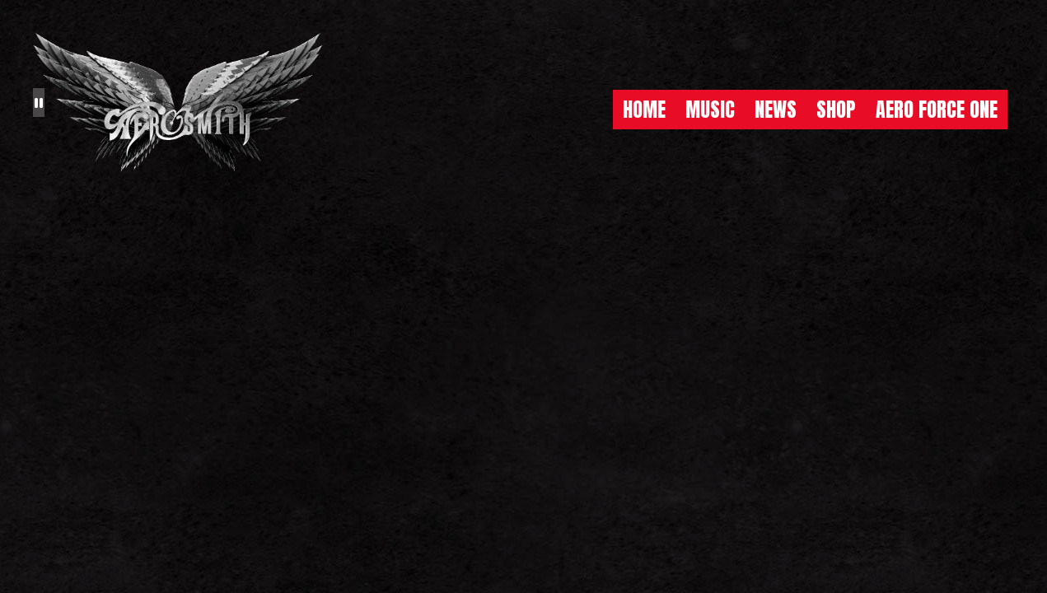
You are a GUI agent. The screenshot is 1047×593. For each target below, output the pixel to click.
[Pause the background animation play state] (38, 102)
